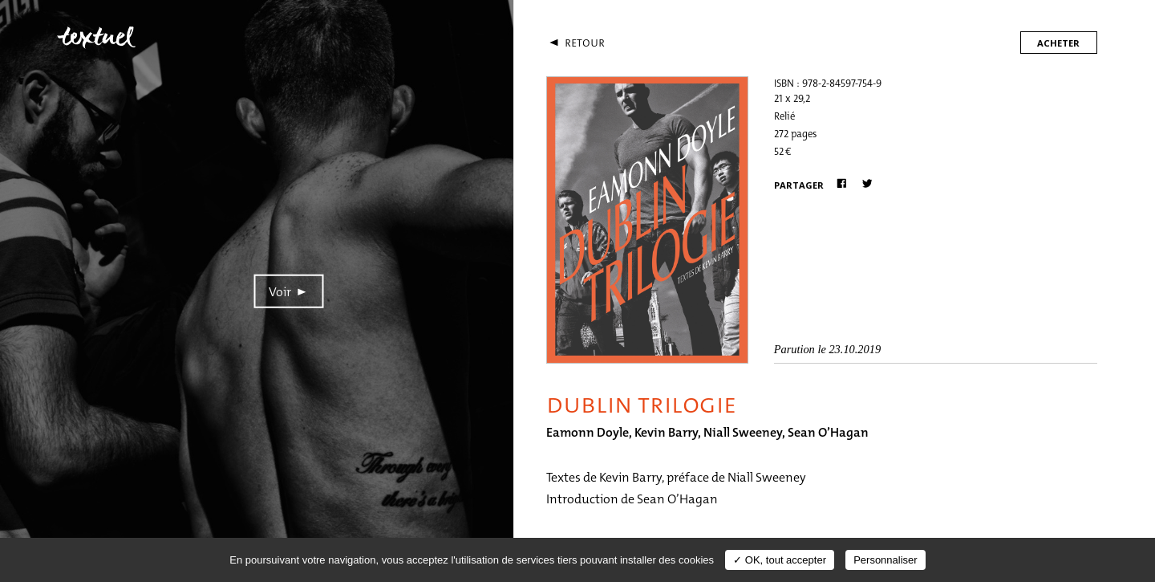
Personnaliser (885, 560)
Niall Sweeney (742, 432)
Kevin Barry (666, 432)
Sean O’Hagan (828, 432)
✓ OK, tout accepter (779, 560)
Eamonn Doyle (587, 432)
